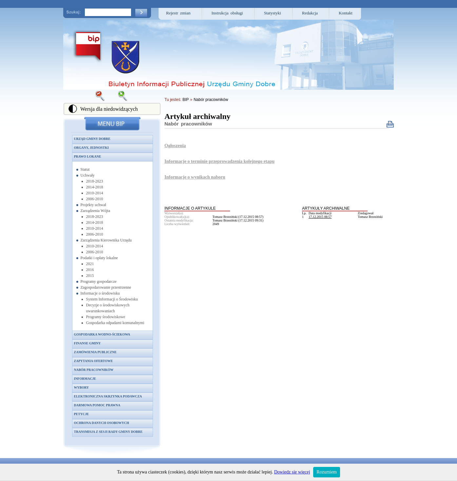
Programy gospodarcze (99, 281)
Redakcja (310, 12)
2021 (90, 263)
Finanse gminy (87, 343)
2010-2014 (94, 193)
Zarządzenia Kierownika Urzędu (106, 240)
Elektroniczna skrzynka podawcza (108, 396)
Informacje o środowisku (100, 293)
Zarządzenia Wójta (95, 210)
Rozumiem (326, 472)
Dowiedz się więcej (292, 472)
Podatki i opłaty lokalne (99, 258)
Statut (85, 169)
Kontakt (345, 12)
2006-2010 (94, 199)
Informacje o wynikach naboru (194, 177)
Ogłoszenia (175, 145)
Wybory (81, 387)
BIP (185, 99)
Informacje (85, 378)
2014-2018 (94, 187)
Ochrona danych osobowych (101, 423)
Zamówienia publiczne (95, 352)
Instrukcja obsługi (227, 12)
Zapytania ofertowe (93, 361)
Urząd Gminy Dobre (92, 139)
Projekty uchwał (93, 204)
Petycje (81, 414)
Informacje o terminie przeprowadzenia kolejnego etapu (219, 161)
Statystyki (272, 12)
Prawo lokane (87, 156)
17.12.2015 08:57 (320, 217)
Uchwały (88, 175)
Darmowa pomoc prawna (97, 405)
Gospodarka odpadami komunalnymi (115, 322)
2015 (90, 275)
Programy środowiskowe (105, 317)
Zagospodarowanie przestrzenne (106, 287)
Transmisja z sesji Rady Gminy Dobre (108, 431)
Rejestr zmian (178, 12)
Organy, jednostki (91, 147)
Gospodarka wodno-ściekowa (102, 334)
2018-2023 (94, 181)
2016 (90, 269)
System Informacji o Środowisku (112, 299)
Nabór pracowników (94, 370)
